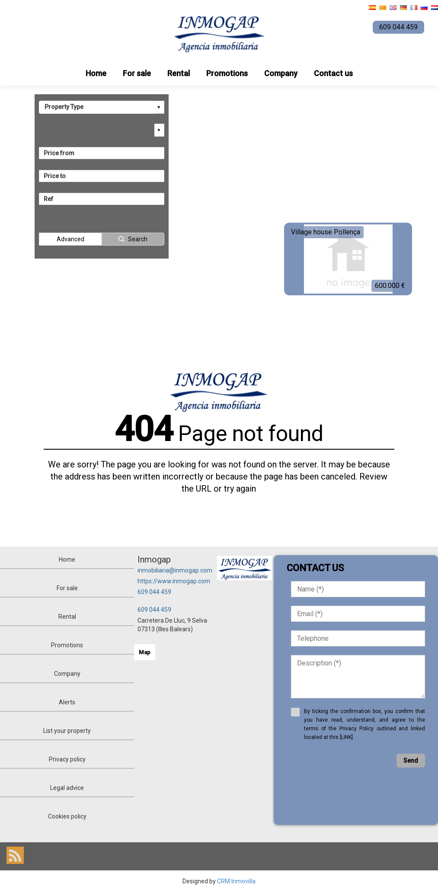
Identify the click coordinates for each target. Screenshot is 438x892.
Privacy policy (67, 759)
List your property (67, 730)
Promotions (227, 73)
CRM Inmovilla (236, 881)
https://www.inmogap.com (173, 581)
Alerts (67, 702)
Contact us (333, 73)
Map (144, 652)
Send (410, 760)
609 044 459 (154, 591)
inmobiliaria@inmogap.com (174, 570)
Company (280, 73)
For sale (137, 73)
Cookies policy (67, 816)
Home (96, 73)
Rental (178, 73)
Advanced (70, 239)
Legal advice (67, 787)
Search (137, 239)
